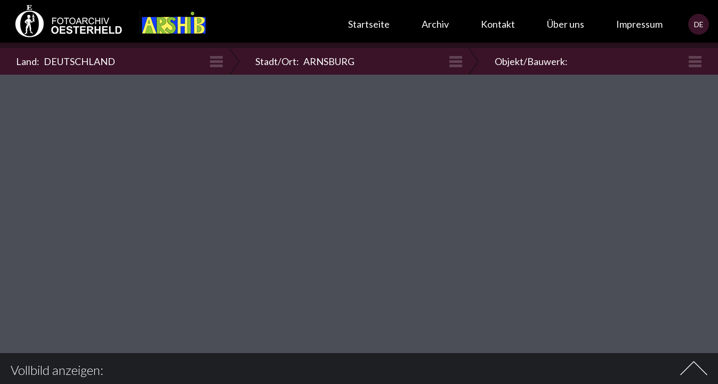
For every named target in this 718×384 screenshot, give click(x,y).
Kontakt (498, 24)
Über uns (565, 24)
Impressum (639, 24)
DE (699, 24)
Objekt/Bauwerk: (532, 61)
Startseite (369, 24)
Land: (65, 61)
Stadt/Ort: (304, 61)
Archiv (435, 24)
